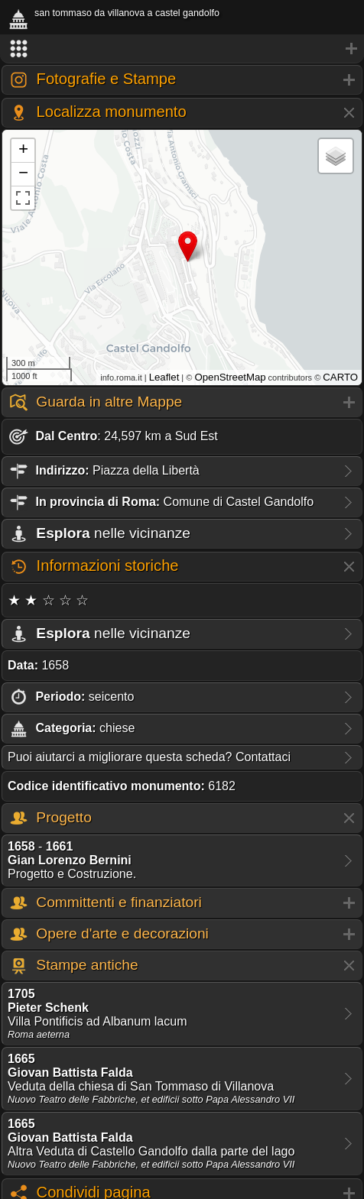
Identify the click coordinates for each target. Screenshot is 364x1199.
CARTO (340, 377)
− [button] (23, 174)
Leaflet (164, 377)
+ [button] (23, 150)
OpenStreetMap (229, 377)
